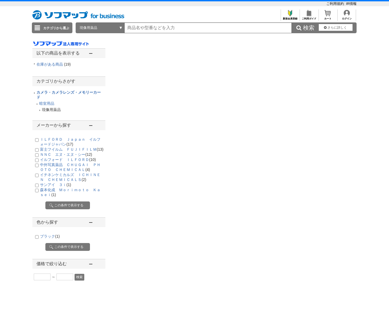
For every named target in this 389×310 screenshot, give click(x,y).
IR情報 (351, 4)
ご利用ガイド (309, 17)
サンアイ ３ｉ (55, 185)
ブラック (50, 236)
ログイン (347, 17)
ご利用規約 (335, 4)
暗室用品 (46, 103)
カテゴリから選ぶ (56, 28)
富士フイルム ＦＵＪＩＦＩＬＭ (71, 149)
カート (328, 17)
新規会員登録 (290, 17)
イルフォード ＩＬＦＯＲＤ (68, 159)
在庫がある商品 (53, 64)
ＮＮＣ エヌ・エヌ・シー (66, 154)
